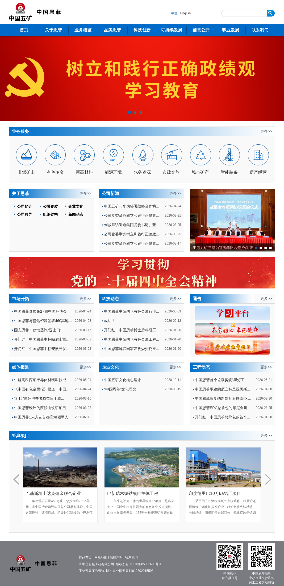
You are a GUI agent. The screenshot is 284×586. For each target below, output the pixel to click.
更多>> (266, 131)
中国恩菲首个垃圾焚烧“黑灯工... (221, 380)
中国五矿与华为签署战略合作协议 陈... (225, 247)
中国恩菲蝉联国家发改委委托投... (131, 349)
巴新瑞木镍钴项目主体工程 (132, 493)
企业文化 (75, 206)
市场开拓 (20, 298)
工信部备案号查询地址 (95, 571)
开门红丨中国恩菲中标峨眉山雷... (41, 339)
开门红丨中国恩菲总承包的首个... (222, 417)
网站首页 (85, 557)
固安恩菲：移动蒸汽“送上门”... (39, 330)
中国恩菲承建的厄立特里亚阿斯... (222, 389)
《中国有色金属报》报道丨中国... (41, 389)
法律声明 (116, 557)
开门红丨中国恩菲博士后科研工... (131, 330)
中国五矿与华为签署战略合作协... (131, 206)
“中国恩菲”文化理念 (120, 389)
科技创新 (142, 30)
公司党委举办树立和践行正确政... (131, 215)
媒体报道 (20, 367)
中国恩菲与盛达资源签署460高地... (43, 321)
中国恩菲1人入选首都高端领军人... (42, 417)
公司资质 (50, 206)
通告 (197, 298)
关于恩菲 (53, 30)
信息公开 (201, 30)
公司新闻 (110, 193)
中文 (174, 13)
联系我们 (260, 30)
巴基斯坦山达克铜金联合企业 (53, 493)
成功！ (109, 321)
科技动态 (110, 298)
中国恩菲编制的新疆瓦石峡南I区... (223, 398)
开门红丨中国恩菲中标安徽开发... (41, 349)
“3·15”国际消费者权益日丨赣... (39, 398)
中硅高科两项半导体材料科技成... (41, 380)
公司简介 (24, 206)
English (185, 13)
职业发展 (230, 30)
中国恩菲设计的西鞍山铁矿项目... (41, 408)
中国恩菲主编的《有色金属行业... (131, 311)
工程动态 (201, 367)
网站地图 (100, 557)
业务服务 (20, 131)
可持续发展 (171, 30)
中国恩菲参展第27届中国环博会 (40, 311)
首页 (24, 30)
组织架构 (50, 214)
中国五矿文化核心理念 (122, 380)
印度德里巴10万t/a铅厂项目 (215, 493)
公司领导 (24, 214)
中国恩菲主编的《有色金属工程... (131, 339)
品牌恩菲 (112, 30)
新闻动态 (75, 214)
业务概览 (82, 30)
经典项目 (20, 435)
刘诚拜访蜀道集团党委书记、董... (131, 225)
